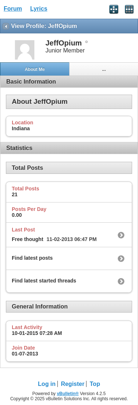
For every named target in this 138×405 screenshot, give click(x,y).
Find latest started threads (44, 281)
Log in (47, 384)
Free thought (27, 239)
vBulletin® (68, 393)
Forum (13, 9)
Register (72, 384)
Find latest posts (32, 258)
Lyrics (38, 9)
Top (95, 384)
